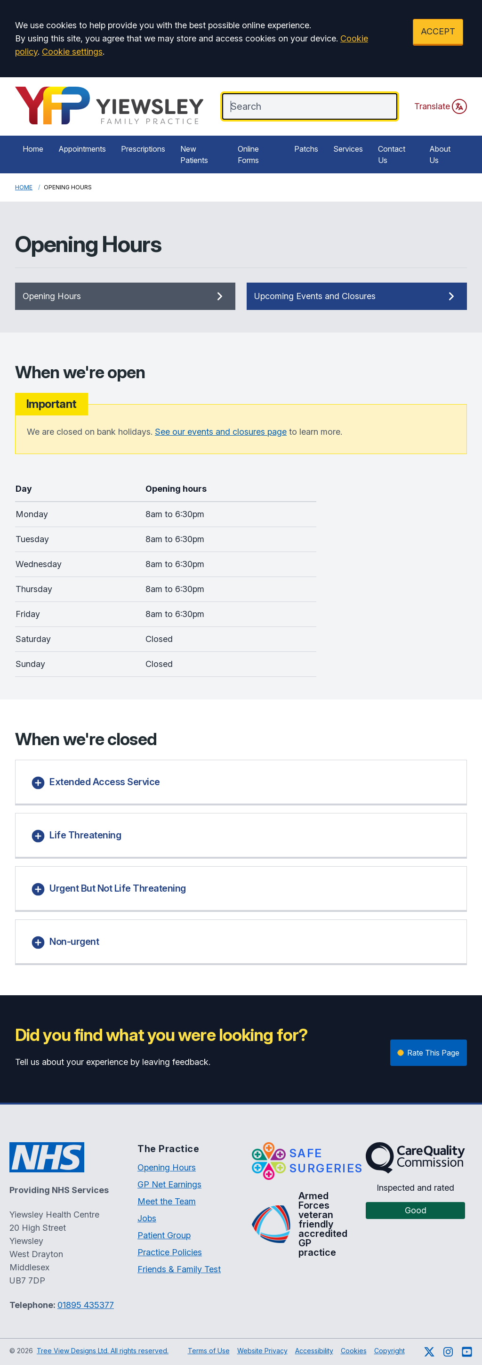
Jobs (146, 1218)
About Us (439, 154)
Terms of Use (209, 1351)
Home (33, 149)
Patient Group (164, 1235)
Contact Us (391, 154)
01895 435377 (85, 1305)
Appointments (82, 149)
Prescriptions (143, 149)
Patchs (306, 149)
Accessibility (314, 1351)
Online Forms (248, 154)
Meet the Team (166, 1201)
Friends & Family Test (179, 1269)
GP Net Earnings (169, 1184)
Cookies (354, 1351)
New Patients (194, 154)
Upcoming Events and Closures (356, 296)
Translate (440, 106)
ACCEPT (438, 31)
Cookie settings (72, 52)
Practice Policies (169, 1252)
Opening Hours (125, 296)
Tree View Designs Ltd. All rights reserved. (103, 1351)
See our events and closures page (221, 432)
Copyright (389, 1351)
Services (348, 149)
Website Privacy (262, 1351)
